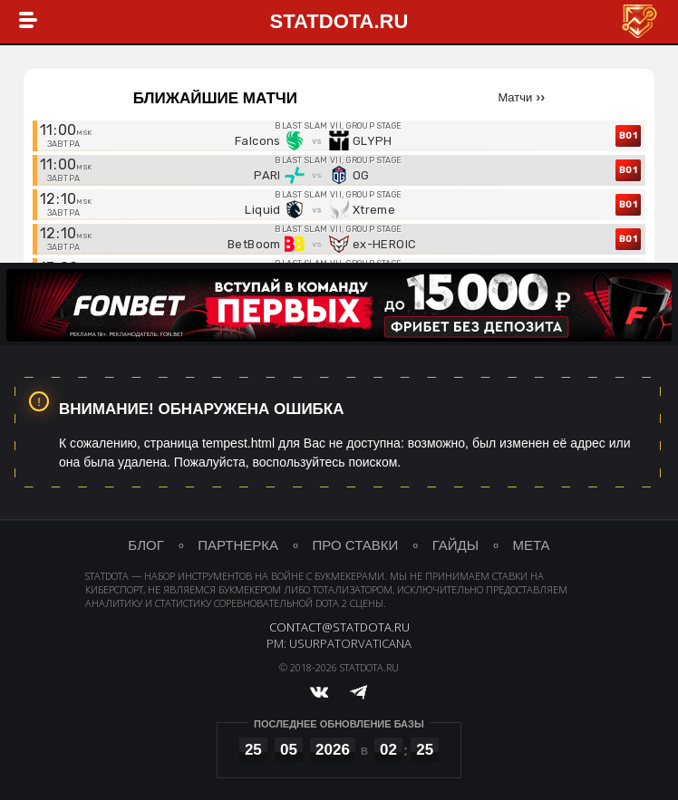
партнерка (237, 546)
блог (144, 546)
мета (532, 546)
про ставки (356, 546)
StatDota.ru (339, 22)
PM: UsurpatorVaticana (339, 647)
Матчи (515, 97)
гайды (456, 546)
